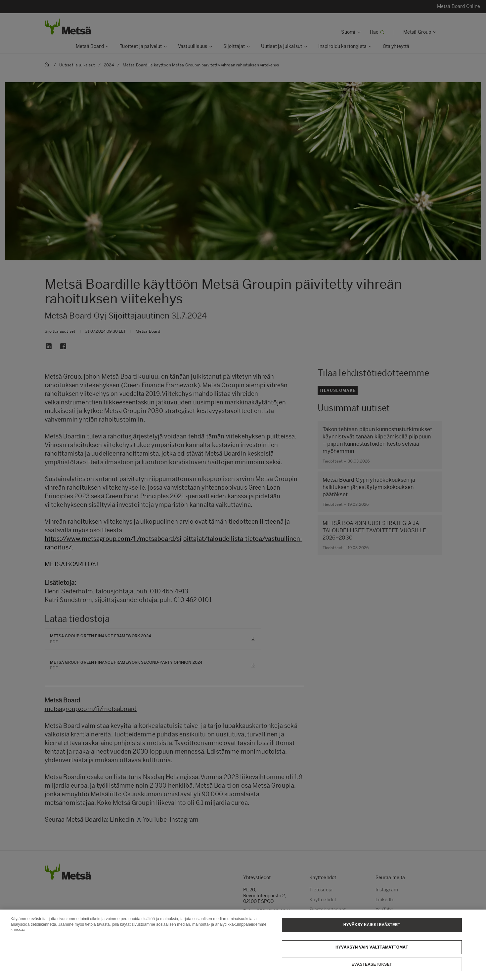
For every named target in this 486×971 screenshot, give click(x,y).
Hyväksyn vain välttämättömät (371, 951)
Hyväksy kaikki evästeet (371, 928)
